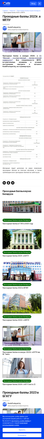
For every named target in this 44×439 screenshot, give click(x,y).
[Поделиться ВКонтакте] (4, 183)
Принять (22, 430)
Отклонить (22, 435)
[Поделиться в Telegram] (12, 183)
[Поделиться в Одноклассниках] (8, 183)
